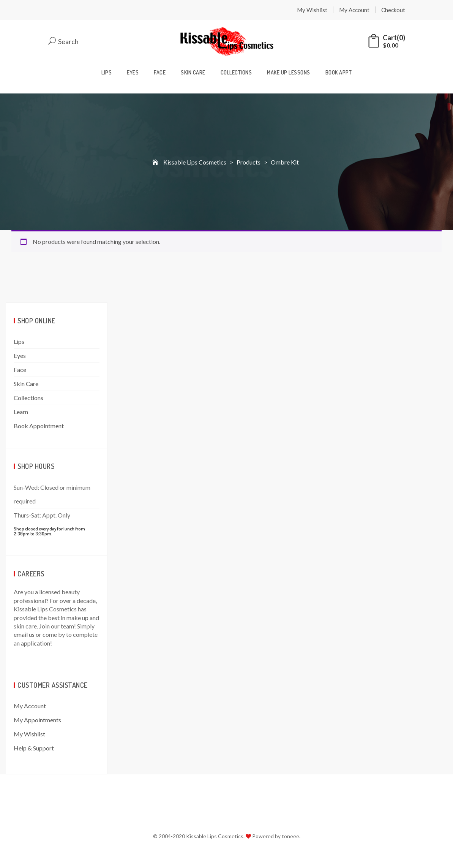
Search (63, 41)
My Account (354, 9)
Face (160, 72)
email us (24, 634)
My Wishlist (312, 9)
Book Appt (338, 72)
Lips (106, 72)
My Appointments (37, 719)
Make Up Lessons (288, 72)
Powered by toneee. (276, 836)
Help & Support (34, 748)
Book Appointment (39, 425)
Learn (21, 411)
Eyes (133, 72)
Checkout (393, 9)
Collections (236, 72)
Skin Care (193, 72)
